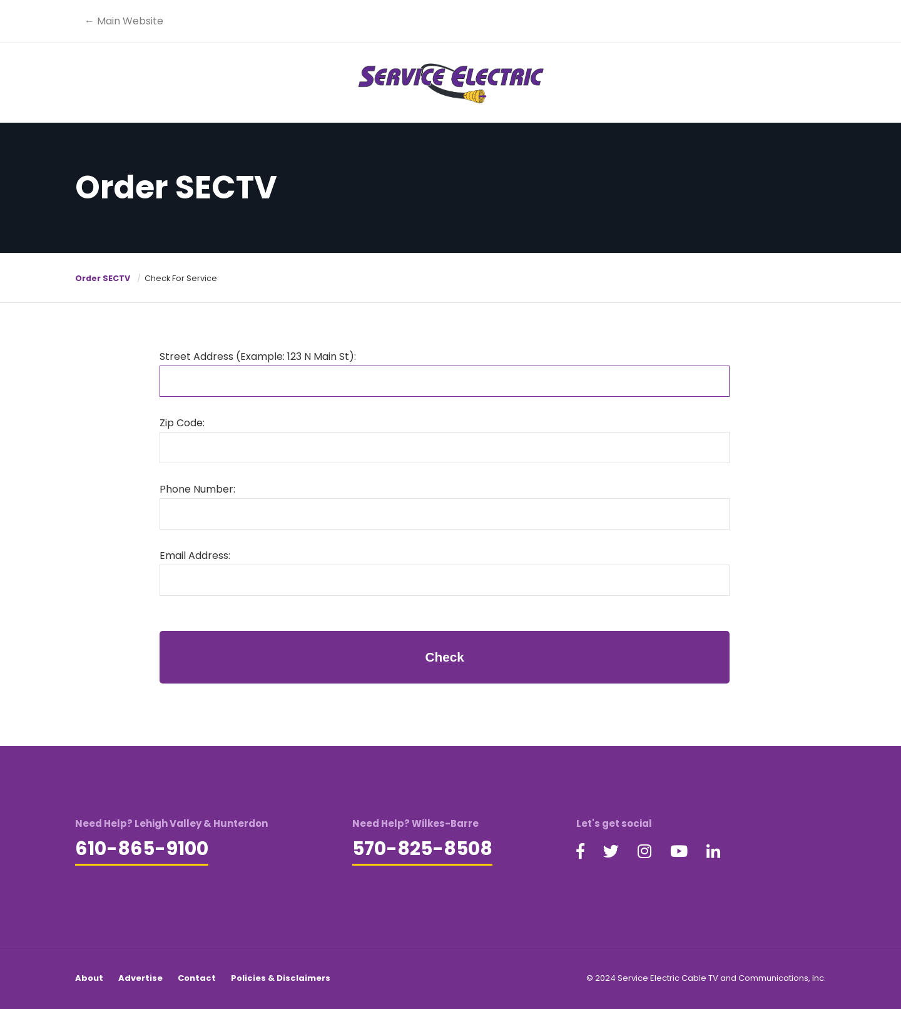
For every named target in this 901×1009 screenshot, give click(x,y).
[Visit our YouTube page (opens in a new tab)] (679, 852)
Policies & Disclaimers (280, 978)
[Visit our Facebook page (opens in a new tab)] (580, 852)
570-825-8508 (422, 849)
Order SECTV (102, 278)
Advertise (140, 978)
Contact (197, 978)
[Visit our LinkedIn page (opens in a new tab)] (713, 852)
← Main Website (123, 21)
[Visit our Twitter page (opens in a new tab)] (611, 852)
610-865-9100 (141, 849)
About (89, 978)
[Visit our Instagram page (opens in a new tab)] (644, 852)
